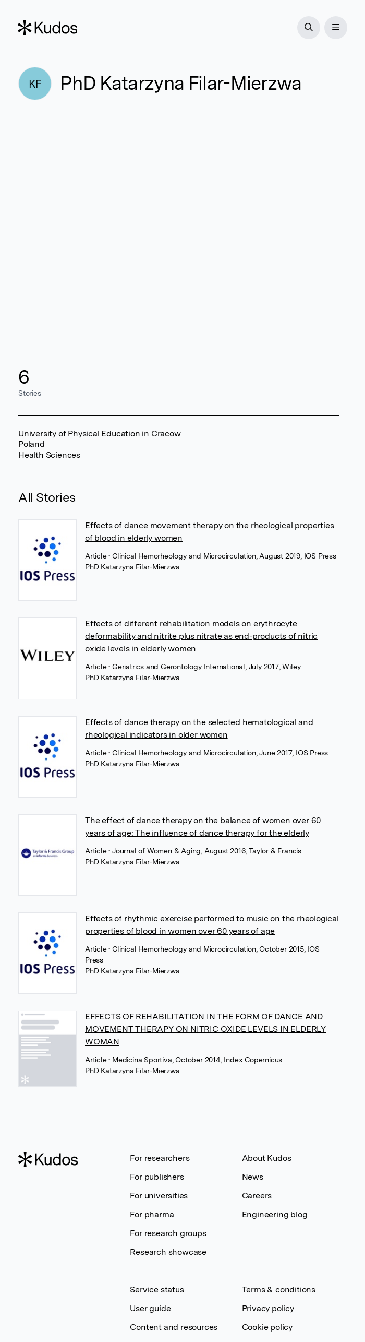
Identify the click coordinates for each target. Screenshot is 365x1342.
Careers (257, 1196)
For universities (159, 1196)
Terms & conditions (278, 1290)
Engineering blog (275, 1214)
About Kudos (266, 1158)
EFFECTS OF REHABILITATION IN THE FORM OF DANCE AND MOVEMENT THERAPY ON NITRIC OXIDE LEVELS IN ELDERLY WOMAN (205, 1029)
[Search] (308, 27)
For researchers (159, 1158)
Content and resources (173, 1327)
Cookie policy (267, 1327)
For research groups (168, 1233)
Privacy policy (268, 1308)
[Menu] (335, 27)
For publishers (157, 1177)
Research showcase (168, 1252)
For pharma (152, 1214)
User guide (150, 1308)
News (252, 1177)
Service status (157, 1290)
